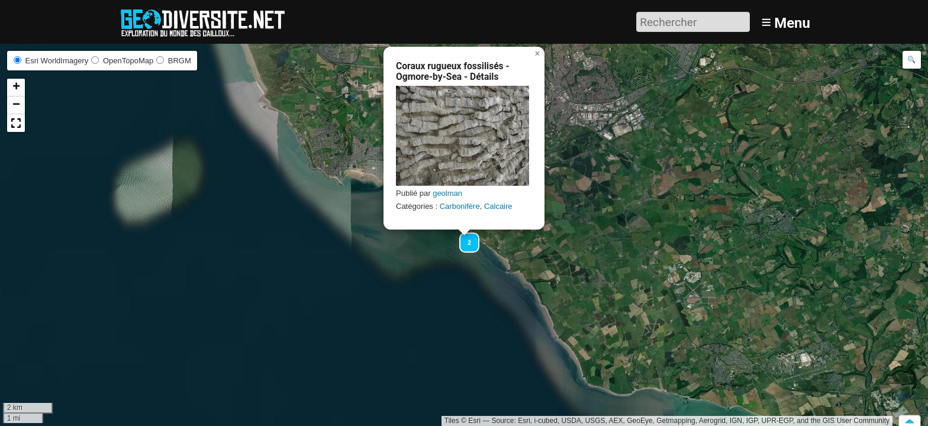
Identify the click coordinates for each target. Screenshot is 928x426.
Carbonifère (460, 206)
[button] (464, 237)
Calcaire (498, 206)
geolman (447, 193)
